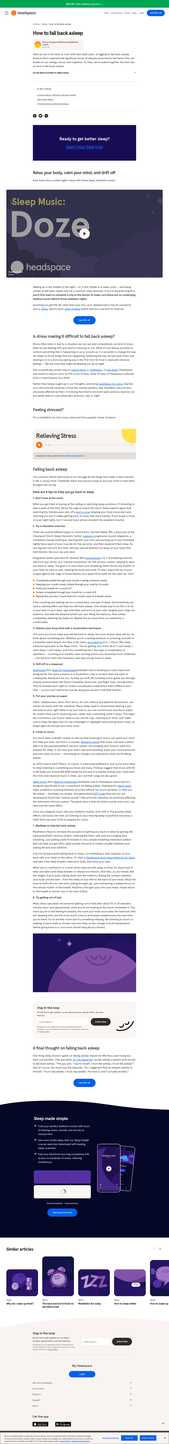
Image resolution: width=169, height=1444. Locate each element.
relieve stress (78, 370)
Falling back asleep (45, 99)
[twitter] (40, 116)
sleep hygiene (73, 309)
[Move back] (154, 1248)
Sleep (44, 24)
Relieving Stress (56, 436)
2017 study (99, 793)
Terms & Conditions (55, 1203)
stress (44, 309)
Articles (36, 24)
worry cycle (83, 512)
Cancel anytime (71, 1203)
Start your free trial (84, 146)
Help (134, 13)
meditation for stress (111, 384)
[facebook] (35, 116)
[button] (84, 72)
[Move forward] (160, 1248)
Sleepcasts (39, 670)
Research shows (90, 742)
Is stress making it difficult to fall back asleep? (56, 95)
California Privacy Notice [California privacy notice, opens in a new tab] (80, 1441)
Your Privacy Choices (110, 1438)
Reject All (129, 1438)
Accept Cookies (148, 1438)
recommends (92, 558)
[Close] (165, 1438)
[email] (63, 1022)
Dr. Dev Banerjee (83, 1059)
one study (112, 370)
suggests (88, 536)
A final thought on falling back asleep (53, 104)
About (127, 13)
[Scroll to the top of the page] (163, 1423)
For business (117, 13)
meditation (95, 370)
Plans (106, 13)
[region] (84, 1438)
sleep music (125, 785)
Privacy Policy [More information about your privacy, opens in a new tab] (65, 1441)
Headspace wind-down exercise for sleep (110, 857)
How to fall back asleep (60, 24)
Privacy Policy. (45, 1032)
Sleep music (40, 782)
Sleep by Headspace (64, 670)
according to (94, 642)
